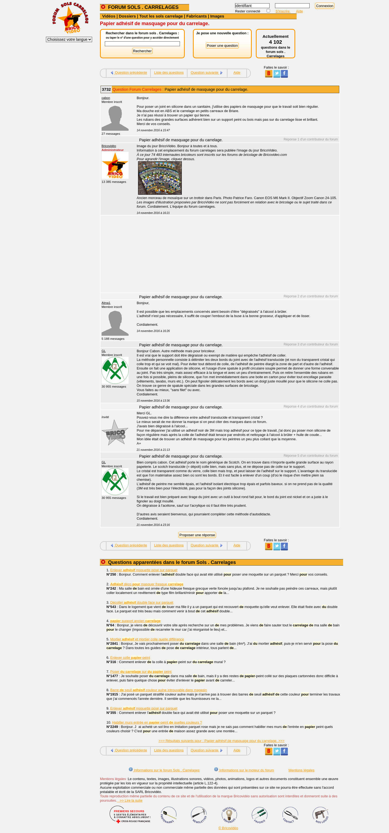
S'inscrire (283, 11)
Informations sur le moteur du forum (244, 770)
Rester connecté (248, 11)
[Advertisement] (235, 255)
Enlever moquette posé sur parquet (143, 570)
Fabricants (196, 16)
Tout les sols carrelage (161, 16)
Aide (299, 11)
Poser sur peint (141, 672)
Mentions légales (301, 770)
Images (217, 16)
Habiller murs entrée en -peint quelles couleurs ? (157, 722)
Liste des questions (169, 72)
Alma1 (106, 302)
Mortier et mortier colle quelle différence (147, 639)
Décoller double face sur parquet (141, 602)
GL (104, 350)
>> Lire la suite (130, 800)
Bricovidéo (109, 145)
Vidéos (108, 16)
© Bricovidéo (228, 828)
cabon (106, 97)
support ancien (135, 621)
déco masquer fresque (146, 584)
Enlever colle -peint (130, 658)
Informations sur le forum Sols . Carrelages (164, 770)
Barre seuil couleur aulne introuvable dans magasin (158, 690)
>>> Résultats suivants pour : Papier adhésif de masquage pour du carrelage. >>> (221, 741)
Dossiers (127, 16)
